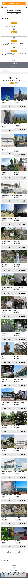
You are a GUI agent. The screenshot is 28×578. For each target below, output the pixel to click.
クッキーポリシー (13, 574)
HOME (2, 560)
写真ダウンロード (6, 560)
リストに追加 (7, 106)
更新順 (16, 82)
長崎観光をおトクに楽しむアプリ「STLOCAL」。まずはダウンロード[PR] (14, 3)
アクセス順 (12, 82)
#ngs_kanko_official (14, 569)
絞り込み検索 (6, 71)
